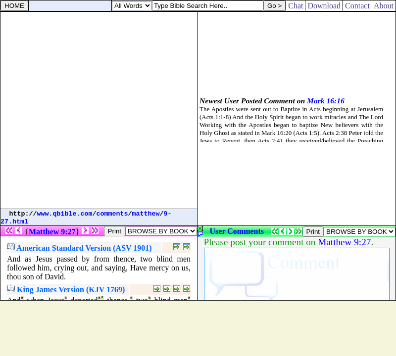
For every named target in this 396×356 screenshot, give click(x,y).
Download (324, 5)
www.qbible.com (65, 214)
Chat (295, 5)
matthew (146, 214)
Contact (357, 5)
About (384, 5)
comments (112, 214)
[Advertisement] (98, 110)
